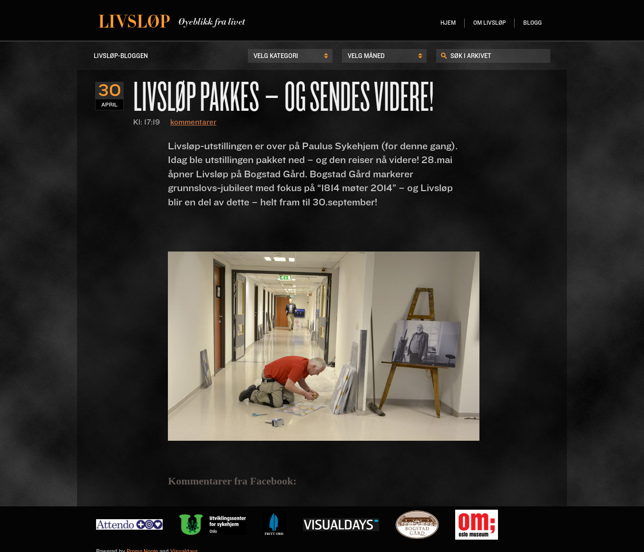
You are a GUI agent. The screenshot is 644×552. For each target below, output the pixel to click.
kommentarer (193, 122)
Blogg (532, 23)
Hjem (448, 23)
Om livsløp (489, 23)
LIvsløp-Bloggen (121, 56)
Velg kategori (276, 56)
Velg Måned (366, 56)
